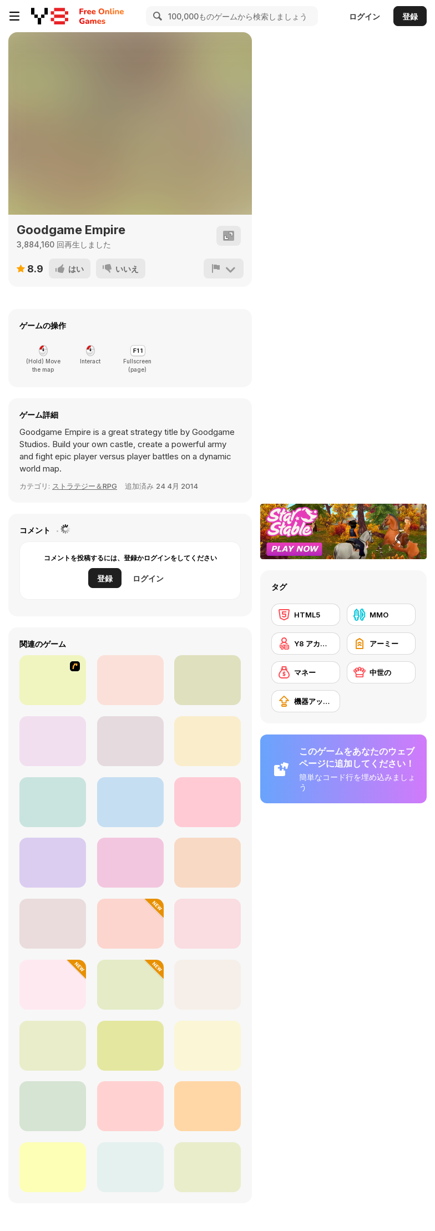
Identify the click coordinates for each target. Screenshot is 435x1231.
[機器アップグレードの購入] (305, 701)
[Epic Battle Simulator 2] (207, 985)
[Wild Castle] (52, 863)
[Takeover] (130, 680)
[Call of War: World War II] (130, 863)
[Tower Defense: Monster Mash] (207, 802)
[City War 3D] (207, 924)
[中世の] (381, 672)
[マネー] (305, 672)
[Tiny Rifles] (130, 1167)
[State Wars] (130, 1046)
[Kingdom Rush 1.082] (52, 680)
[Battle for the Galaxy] (52, 802)
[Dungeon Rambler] (52, 1046)
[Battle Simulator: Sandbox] (130, 924)
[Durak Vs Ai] (207, 1167)
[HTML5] (305, 615)
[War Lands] (207, 1106)
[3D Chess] (52, 1167)
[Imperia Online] (207, 680)
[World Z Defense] (52, 985)
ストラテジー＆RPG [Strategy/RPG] (84, 486)
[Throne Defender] (207, 741)
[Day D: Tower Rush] (52, 741)
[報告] (224, 268)
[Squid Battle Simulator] (207, 863)
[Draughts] (130, 1106)
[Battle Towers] (130, 741)
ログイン (364, 16)
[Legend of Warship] (130, 802)
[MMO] (381, 615)
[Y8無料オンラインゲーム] (49, 16)
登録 (410, 16)
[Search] (156, 16)
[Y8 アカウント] (305, 643)
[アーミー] (381, 643)
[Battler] (130, 985)
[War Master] (207, 1046)
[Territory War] (52, 924)
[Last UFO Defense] (52, 1106)
